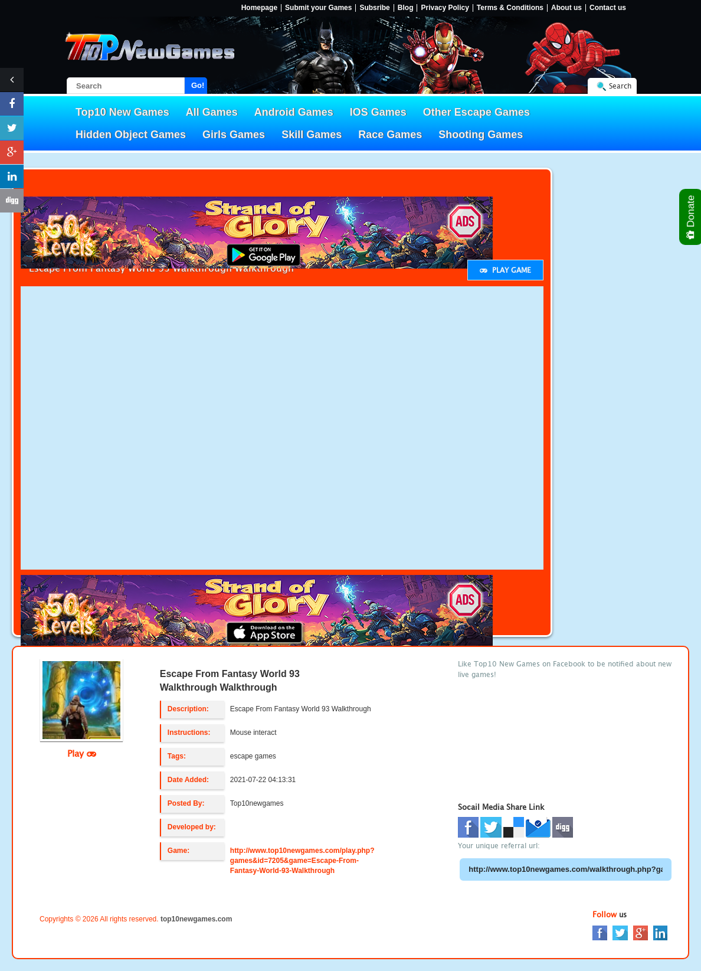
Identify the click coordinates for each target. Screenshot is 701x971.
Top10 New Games (122, 112)
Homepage (259, 8)
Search (620, 85)
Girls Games (233, 134)
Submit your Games (318, 8)
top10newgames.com (196, 919)
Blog (406, 8)
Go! (197, 85)
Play (81, 753)
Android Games (293, 112)
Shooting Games (480, 134)
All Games (212, 112)
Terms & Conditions (510, 8)
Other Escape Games (476, 112)
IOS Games (378, 112)
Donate (691, 217)
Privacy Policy (445, 8)
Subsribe (374, 8)
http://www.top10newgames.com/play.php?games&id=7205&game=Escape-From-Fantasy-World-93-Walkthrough (302, 860)
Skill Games (311, 134)
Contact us (607, 8)
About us (566, 8)
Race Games (390, 134)
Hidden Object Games (131, 134)
